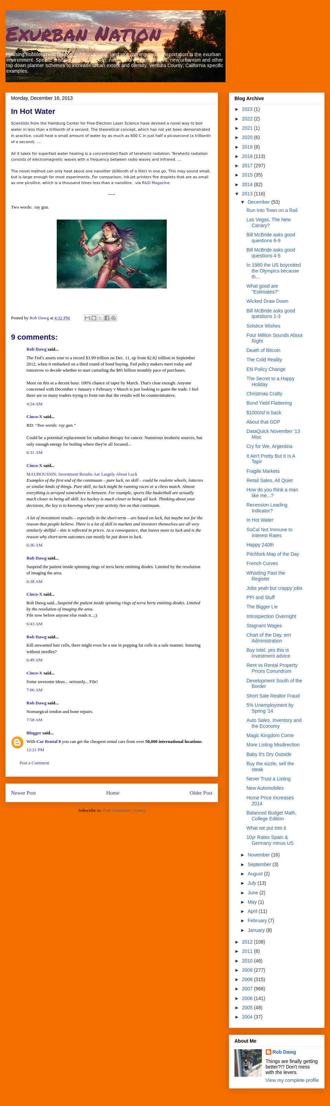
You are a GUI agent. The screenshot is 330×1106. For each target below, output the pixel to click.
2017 (248, 165)
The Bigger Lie (262, 606)
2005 (248, 1007)
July (252, 883)
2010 (248, 961)
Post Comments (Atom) (124, 810)
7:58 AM (34, 719)
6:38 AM (34, 581)
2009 (248, 970)
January (257, 930)
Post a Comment (34, 762)
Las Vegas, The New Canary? (268, 222)
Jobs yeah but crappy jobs (274, 588)
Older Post (201, 793)
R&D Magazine (156, 183)
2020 (248, 137)
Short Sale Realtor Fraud (273, 696)
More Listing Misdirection (273, 744)
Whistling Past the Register (265, 576)
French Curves (262, 563)
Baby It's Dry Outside (269, 754)
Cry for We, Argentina (269, 446)
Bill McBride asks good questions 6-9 (270, 237)
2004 (248, 1017)
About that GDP (263, 422)
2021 (248, 128)
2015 (248, 175)
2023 (248, 109)
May (253, 902)
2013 (248, 193)
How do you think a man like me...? (272, 492)
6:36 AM (34, 544)
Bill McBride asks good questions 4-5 (270, 252)
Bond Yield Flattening (269, 403)
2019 (248, 147)
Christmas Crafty (264, 393)
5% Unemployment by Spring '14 (270, 708)
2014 (248, 184)
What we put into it (266, 828)
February (258, 920)
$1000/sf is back (263, 412)
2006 (248, 998)
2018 (248, 156)
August (256, 873)
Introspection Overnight (271, 616)
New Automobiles (265, 788)
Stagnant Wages (264, 625)
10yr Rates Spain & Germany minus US (270, 840)
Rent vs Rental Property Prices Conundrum (272, 668)
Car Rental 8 (48, 741)
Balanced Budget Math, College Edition (271, 815)
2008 (248, 979)
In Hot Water (259, 520)
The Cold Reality (264, 359)
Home (112, 793)
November (259, 855)
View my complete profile (292, 1080)
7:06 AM (34, 689)
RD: (51, 425)
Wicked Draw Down (267, 301)
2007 (248, 988)
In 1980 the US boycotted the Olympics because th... (273, 270)
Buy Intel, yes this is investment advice (268, 653)
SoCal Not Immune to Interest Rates (269, 532)
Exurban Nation (83, 33)
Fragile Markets (262, 471)
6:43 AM (34, 623)
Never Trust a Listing (268, 778)
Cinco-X (34, 416)
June (253, 892)
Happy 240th (260, 544)
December (259, 202)
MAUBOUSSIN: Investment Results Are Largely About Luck (82, 474)
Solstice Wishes (263, 326)
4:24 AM (34, 403)
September (260, 864)
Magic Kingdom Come (270, 735)
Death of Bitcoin (263, 350)
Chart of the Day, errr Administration (268, 638)
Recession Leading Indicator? (266, 507)
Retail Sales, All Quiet (269, 480)
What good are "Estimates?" (262, 289)
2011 (248, 951)
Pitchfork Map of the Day (272, 554)
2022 (248, 118)
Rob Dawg (36, 349)
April (253, 911)
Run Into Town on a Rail (271, 210)
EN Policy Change (266, 369)
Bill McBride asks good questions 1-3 (270, 313)
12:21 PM (35, 749)
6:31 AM (34, 452)
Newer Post (23, 793)
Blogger (33, 732)
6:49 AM (34, 659)
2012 (248, 942)
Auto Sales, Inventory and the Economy (273, 723)
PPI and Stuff (260, 597)
